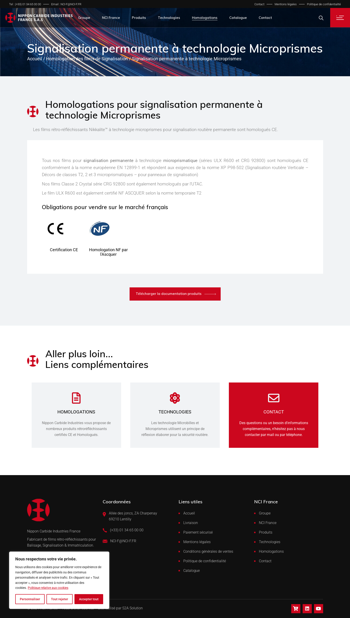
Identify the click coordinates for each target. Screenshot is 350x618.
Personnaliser (30, 599)
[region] (59, 580)
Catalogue (191, 570)
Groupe (265, 513)
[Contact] (273, 398)
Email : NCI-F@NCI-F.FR (66, 4)
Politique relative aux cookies (48, 588)
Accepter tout (89, 599)
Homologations (76, 412)
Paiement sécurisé (198, 532)
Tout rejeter (59, 599)
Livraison (190, 523)
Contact (259, 4)
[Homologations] (76, 398)
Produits (265, 532)
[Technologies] (175, 398)
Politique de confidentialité (324, 4)
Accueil (189, 513)
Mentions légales (286, 4)
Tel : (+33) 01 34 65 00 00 (25, 4)
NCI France (267, 523)
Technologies (174, 412)
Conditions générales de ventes (208, 551)
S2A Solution (132, 608)
